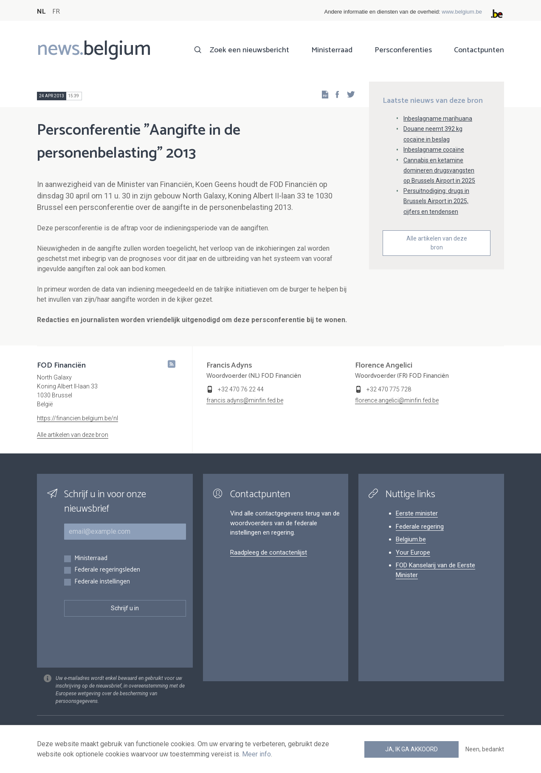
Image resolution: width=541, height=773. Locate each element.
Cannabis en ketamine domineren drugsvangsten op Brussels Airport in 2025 (439, 170)
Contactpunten (479, 50)
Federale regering (420, 526)
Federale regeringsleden (107, 570)
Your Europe (413, 552)
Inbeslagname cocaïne (433, 149)
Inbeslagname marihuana (437, 118)
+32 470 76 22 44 (241, 389)
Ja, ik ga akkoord (411, 749)
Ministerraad (331, 50)
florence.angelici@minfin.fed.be (397, 400)
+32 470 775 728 (388, 389)
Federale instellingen (102, 582)
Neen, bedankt (484, 749)
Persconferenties (403, 50)
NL (41, 11)
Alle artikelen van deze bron (436, 243)
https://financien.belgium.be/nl (77, 418)
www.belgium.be (462, 11)
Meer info (256, 754)
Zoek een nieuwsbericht (249, 50)
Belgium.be (411, 539)
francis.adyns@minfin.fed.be (244, 400)
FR (56, 11)
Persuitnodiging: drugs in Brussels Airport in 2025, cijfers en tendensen (436, 201)
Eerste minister (417, 513)
